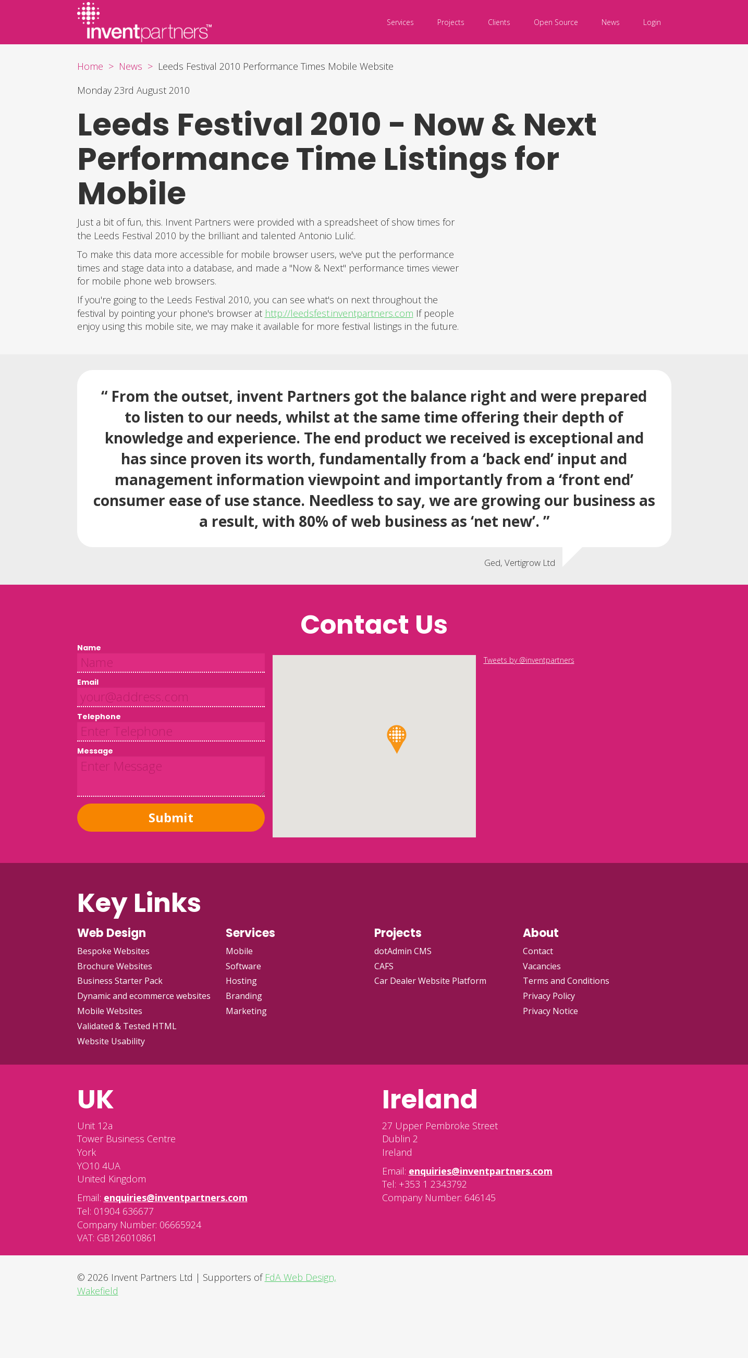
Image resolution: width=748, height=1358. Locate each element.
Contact (538, 951)
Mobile (239, 951)
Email (88, 682)
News (611, 22)
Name (89, 648)
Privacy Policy (549, 996)
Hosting (241, 980)
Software (243, 966)
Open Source (556, 22)
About (541, 933)
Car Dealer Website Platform (430, 980)
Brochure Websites (114, 966)
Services (400, 22)
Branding (244, 996)
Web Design (111, 933)
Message (95, 751)
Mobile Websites (109, 1011)
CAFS (384, 966)
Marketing (246, 1011)
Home (90, 66)
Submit (171, 817)
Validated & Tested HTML (127, 1026)
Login (652, 22)
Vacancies (542, 966)
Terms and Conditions (566, 980)
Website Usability (111, 1041)
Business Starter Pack (120, 980)
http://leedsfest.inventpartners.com (339, 313)
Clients (499, 22)
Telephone (99, 716)
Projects (450, 22)
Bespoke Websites (113, 951)
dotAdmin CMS (403, 951)
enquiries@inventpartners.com (176, 1197)
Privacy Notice (550, 1011)
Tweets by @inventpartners (529, 660)
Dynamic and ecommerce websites (144, 996)
